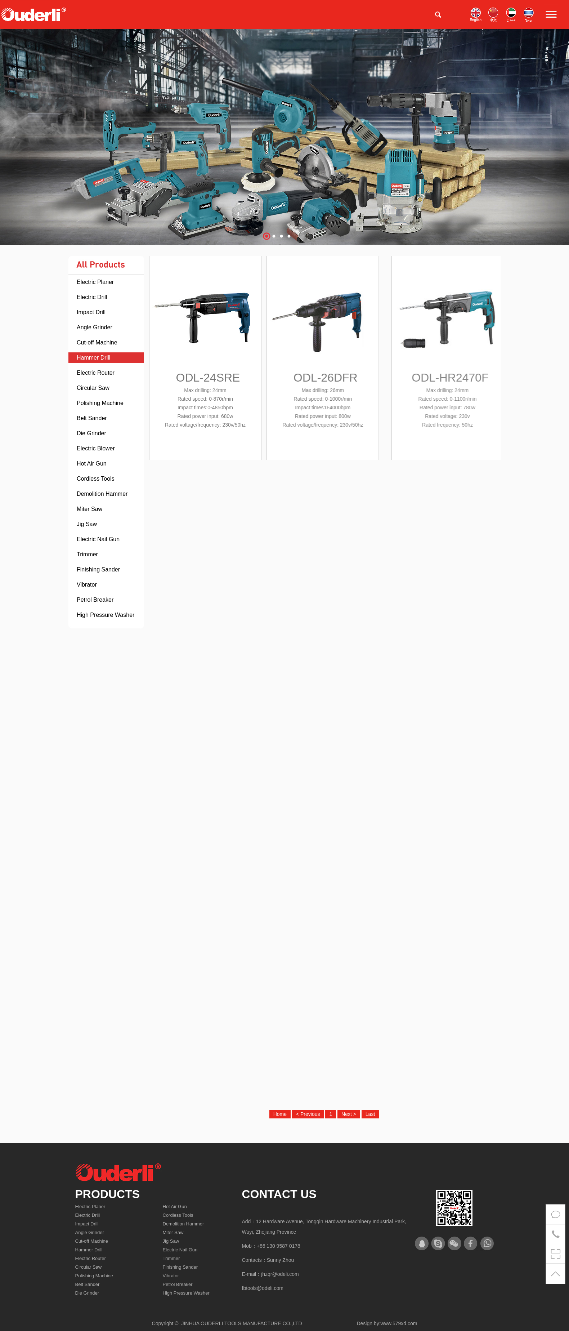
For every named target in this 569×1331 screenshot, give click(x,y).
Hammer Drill (93, 358)
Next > (348, 1114)
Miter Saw (89, 509)
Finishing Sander (98, 569)
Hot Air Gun (92, 463)
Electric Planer (95, 282)
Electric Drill (92, 297)
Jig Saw (87, 524)
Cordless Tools (96, 479)
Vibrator (87, 585)
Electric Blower (96, 448)
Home (280, 1114)
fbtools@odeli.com (262, 1288)
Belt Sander (92, 418)
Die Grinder (91, 433)
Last (370, 1114)
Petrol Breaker (95, 600)
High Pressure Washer (105, 615)
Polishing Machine (100, 403)
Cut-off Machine (97, 342)
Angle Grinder (94, 327)
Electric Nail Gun (98, 539)
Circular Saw (93, 388)
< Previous (308, 1114)
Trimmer (87, 554)
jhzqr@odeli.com (280, 1274)
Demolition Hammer (102, 494)
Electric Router (96, 373)
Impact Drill (91, 312)
